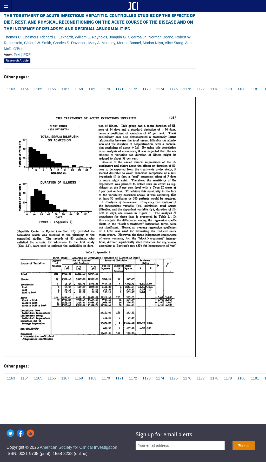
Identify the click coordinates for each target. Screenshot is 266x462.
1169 (92, 89)
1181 (255, 89)
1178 (214, 89)
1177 (201, 89)
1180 (241, 89)
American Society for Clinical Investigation (78, 447)
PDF (27, 54)
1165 (38, 89)
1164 (25, 89)
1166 (52, 89)
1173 (147, 89)
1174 (160, 89)
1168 (79, 89)
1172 (133, 89)
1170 (106, 89)
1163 (11, 89)
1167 (65, 89)
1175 (174, 89)
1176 (187, 89)
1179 (228, 89)
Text (17, 54)
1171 (119, 89)
